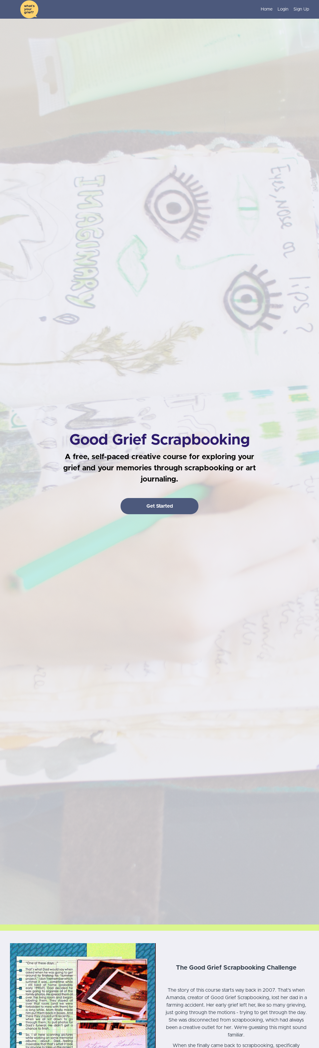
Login (283, 9)
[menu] (282, 9)
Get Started (159, 506)
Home (267, 9)
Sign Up (301, 9)
